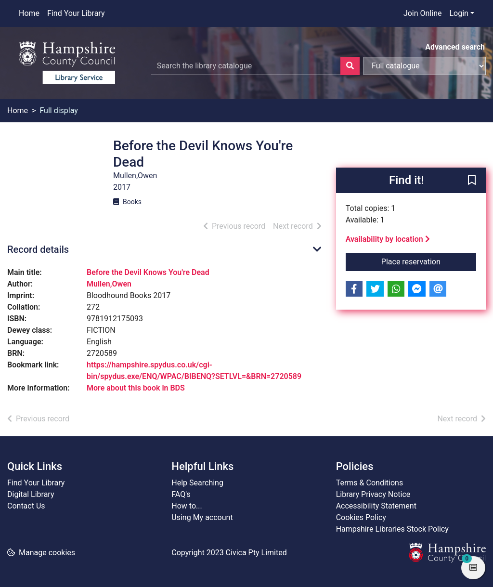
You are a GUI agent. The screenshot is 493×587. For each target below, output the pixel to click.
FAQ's (180, 494)
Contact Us (26, 505)
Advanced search (455, 47)
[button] (471, 181)
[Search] (350, 66)
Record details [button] (38, 249)
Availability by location (388, 239)
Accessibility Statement (376, 505)
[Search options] (424, 66)
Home (29, 13)
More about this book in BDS (136, 387)
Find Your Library (75, 13)
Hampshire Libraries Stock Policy (392, 529)
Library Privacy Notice (373, 494)
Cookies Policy (361, 517)
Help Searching (197, 482)
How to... (186, 505)
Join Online (422, 13)
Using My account (202, 517)
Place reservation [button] (428, 261)
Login (458, 13)
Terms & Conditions (369, 482)
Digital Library (30, 494)
